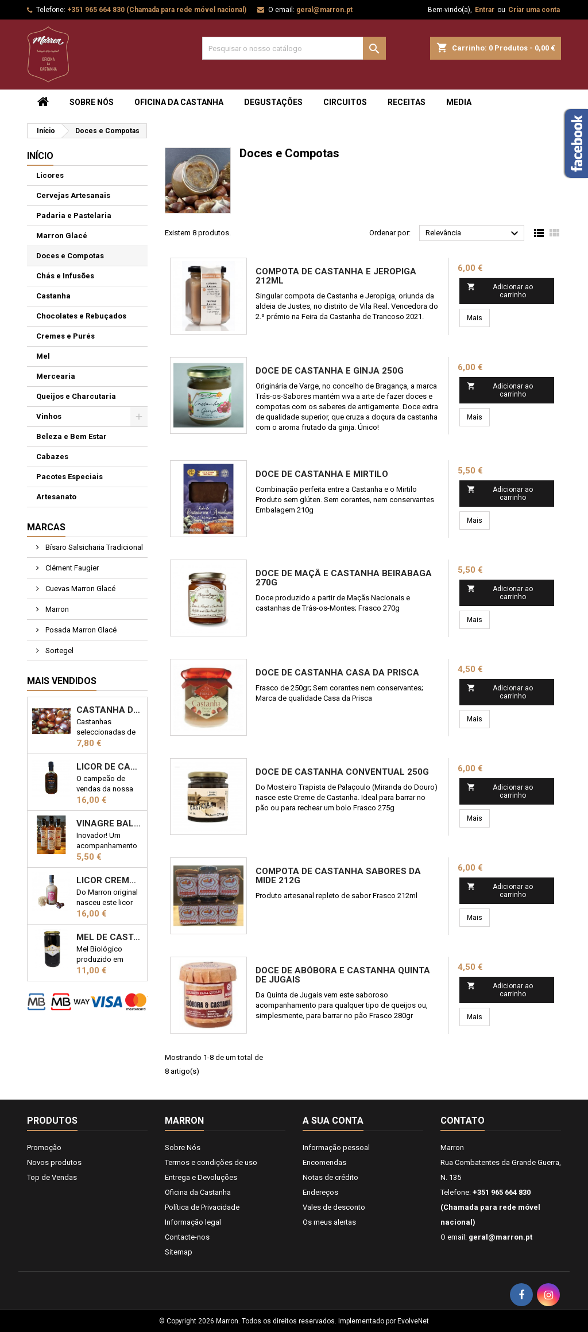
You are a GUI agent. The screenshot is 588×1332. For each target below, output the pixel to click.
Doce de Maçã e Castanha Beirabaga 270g (344, 578)
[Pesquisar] (294, 48)
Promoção (44, 1147)
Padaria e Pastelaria (73, 215)
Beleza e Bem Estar (71, 436)
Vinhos (48, 416)
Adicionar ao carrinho (500, 290)
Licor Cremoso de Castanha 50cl (109, 880)
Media (458, 102)
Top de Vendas (52, 1177)
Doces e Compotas (70, 255)
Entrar (484, 10)
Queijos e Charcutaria (76, 396)
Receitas (406, 102)
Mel (43, 356)
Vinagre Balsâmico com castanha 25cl (109, 823)
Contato (462, 1120)
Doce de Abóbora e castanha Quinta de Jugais (343, 975)
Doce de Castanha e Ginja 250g (330, 371)
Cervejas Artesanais (73, 195)
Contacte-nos (187, 1237)
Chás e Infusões (65, 275)
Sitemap (178, 1252)
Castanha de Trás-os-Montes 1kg (109, 709)
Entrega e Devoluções (201, 1177)
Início (40, 155)
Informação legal (193, 1222)
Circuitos (345, 102)
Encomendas (324, 1162)
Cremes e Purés (65, 336)
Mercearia (55, 376)
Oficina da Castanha (178, 102)
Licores (50, 175)
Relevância (473, 233)
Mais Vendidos (61, 680)
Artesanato (56, 496)
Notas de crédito (330, 1177)
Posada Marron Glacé (80, 630)
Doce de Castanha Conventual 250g (342, 772)
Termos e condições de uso (211, 1162)
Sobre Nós (91, 102)
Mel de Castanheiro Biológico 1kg (109, 937)
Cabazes (52, 456)
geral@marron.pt (324, 10)
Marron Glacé (61, 235)
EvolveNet (413, 1321)
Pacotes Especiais (69, 476)
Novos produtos (54, 1162)
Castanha (53, 296)
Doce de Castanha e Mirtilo (322, 474)
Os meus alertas (329, 1222)
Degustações (273, 102)
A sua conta (333, 1120)
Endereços (320, 1192)
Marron (56, 609)
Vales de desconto (334, 1207)
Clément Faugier (71, 568)
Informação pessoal (336, 1147)
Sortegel (59, 650)
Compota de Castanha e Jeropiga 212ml (336, 276)
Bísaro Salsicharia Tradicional (93, 547)
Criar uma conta (534, 10)
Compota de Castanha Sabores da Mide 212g (338, 876)
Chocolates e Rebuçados (81, 316)
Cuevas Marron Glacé (79, 588)
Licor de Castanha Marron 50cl (109, 766)
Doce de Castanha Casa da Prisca (337, 672)
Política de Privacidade (202, 1207)
